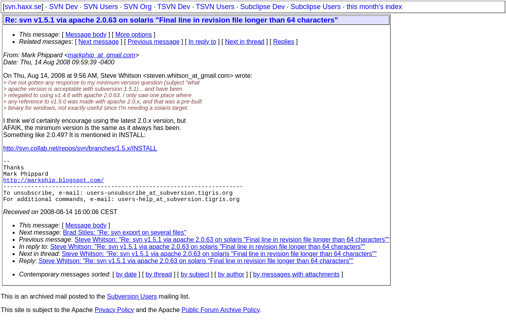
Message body (85, 34)
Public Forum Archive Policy (220, 321)
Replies (283, 41)
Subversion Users (132, 307)
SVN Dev (63, 7)
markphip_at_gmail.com (101, 55)
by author (231, 285)
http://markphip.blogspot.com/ (53, 186)
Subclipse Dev (262, 7)
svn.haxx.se (23, 7)
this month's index (374, 7)
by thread (158, 285)
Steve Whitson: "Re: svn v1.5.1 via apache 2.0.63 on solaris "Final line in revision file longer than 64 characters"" (232, 250)
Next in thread (244, 41)
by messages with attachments (296, 285)
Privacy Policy (114, 321)
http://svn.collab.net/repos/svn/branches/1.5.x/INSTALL (80, 148)
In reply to (202, 41)
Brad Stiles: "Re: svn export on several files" (124, 243)
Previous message (154, 41)
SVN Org (137, 7)
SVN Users (100, 7)
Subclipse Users (316, 7)
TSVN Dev (173, 7)
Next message (98, 41)
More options (133, 34)
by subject (195, 285)
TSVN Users (215, 7)
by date (126, 285)
